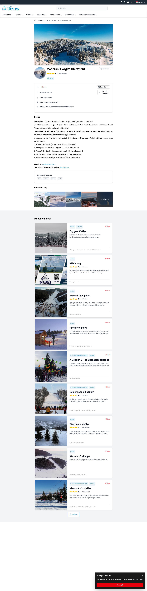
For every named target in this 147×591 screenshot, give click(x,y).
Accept (120, 585)
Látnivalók (42, 15)
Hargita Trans (64, 167)
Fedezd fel (8, 15)
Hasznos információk (88, 15)
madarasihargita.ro (48, 164)
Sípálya (47, 20)
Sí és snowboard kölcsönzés (79, 355)
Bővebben (73, 514)
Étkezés (30, 15)
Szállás (19, 15)
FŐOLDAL (40, 20)
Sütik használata (137, 579)
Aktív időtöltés (56, 15)
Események (70, 15)
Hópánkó (79, 226)
